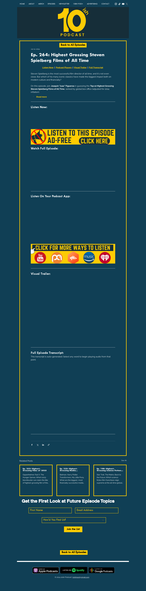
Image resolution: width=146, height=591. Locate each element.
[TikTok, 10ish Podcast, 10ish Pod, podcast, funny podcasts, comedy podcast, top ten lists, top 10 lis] (119, 3)
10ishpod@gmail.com (81, 577)
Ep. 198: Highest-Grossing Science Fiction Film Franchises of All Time (109, 470)
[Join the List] (73, 529)
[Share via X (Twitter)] (37, 445)
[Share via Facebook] (32, 445)
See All (124, 460)
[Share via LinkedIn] (43, 445)
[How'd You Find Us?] (74, 520)
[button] (33, 96)
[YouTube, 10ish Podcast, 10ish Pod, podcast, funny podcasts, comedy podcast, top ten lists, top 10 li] (123, 3)
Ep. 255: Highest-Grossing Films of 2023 (35, 469)
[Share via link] (49, 445)
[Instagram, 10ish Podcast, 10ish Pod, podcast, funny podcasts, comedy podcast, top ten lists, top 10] (115, 3)
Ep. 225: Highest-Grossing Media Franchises (69, 470)
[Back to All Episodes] (73, 45)
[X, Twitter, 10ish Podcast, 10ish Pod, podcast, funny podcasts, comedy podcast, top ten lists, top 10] (126, 3)
